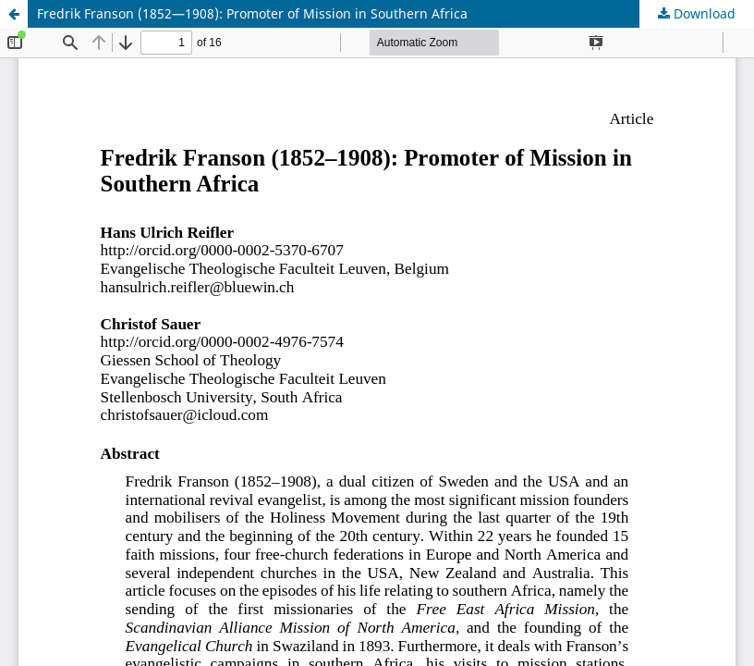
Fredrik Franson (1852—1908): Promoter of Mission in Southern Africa (252, 13)
